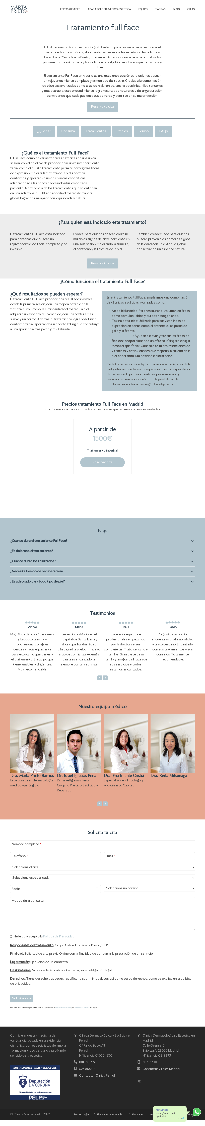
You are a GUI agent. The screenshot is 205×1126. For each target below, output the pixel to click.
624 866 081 (87, 1074)
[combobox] (55, 895)
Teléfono (20, 862)
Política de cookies (141, 1120)
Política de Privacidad (59, 942)
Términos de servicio (82, 1013)
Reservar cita (102, 468)
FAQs (163, 135)
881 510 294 (87, 1068)
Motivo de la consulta (29, 906)
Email (110, 862)
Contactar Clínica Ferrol (97, 1081)
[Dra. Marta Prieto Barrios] (32, 762)
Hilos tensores (122, 341)
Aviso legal (82, 1120)
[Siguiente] (105, 683)
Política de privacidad (63, 1013)
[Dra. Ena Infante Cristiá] (126, 762)
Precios (122, 135)
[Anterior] (99, 683)
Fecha (17, 894)
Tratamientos (96, 135)
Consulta (68, 135)
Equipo (144, 135)
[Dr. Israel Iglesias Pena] (79, 762)
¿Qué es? (44, 135)
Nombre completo (26, 850)
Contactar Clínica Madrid (161, 1074)
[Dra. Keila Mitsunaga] (173, 762)
